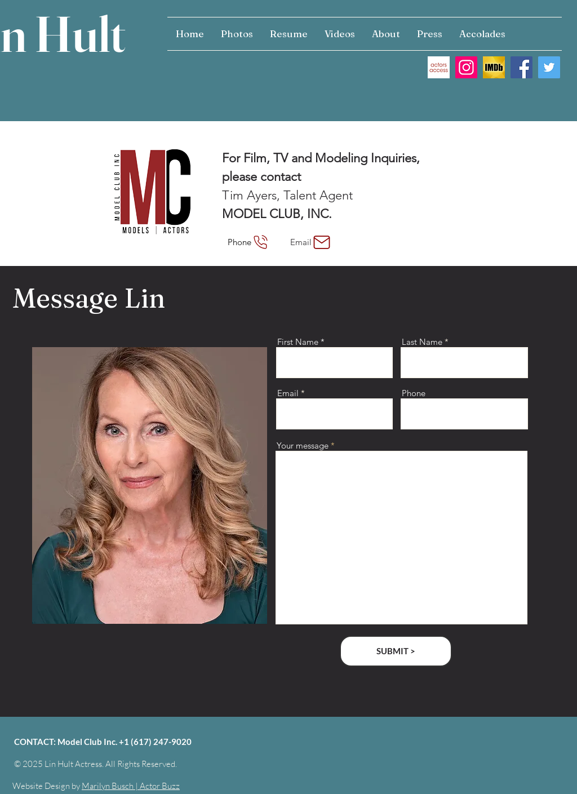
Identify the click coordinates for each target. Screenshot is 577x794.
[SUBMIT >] (396, 651)
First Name (297, 342)
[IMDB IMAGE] (494, 67)
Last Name (422, 342)
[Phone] (248, 241)
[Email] (311, 242)
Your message (303, 445)
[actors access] (439, 67)
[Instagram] (466, 67)
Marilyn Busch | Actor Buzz (131, 785)
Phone (413, 393)
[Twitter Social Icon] (549, 67)
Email (288, 393)
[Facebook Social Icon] (521, 67)
